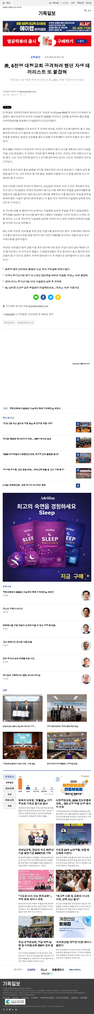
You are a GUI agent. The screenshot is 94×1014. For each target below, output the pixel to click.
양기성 (5, 612)
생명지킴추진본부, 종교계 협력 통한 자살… (63, 726)
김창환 (5, 595)
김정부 (5, 662)
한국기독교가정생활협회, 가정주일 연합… (62, 763)
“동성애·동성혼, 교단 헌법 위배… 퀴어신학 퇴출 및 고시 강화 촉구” (33, 469)
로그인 (88, 3)
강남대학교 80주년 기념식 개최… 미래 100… (19, 763)
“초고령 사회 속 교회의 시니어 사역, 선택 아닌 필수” (72, 897)
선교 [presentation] (10, 794)
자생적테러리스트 (26, 322)
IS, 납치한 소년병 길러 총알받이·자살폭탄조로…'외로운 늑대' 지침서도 (42, 287)
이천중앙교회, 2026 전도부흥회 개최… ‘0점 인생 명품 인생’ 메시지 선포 (73, 804)
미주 (73, 3)
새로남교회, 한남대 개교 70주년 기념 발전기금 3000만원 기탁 (36, 851)
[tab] (9, 783)
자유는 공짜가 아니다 (13, 608)
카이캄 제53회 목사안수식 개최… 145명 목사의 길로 (27, 438)
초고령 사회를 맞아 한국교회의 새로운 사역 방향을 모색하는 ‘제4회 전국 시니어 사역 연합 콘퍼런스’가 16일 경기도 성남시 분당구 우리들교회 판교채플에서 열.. (73, 907)
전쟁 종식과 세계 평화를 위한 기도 (19, 658)
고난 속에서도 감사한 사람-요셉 (17, 641)
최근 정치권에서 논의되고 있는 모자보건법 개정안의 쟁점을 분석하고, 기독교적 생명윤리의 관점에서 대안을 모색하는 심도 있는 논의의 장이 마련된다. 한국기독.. (73, 953)
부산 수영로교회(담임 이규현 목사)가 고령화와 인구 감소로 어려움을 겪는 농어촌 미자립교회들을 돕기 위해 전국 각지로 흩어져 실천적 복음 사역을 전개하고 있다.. (36, 957)
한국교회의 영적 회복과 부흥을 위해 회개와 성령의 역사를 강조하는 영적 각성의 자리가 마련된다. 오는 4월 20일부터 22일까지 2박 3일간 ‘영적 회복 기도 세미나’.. (35, 907)
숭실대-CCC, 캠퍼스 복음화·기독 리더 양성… (19, 726)
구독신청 (80, 3)
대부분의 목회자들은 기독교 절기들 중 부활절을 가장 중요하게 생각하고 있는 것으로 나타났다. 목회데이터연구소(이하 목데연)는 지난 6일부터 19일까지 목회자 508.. (36, 812)
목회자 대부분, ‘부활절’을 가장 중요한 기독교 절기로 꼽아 (35, 802)
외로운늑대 (9, 322)
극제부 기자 (15, 91)
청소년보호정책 (62, 998)
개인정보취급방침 (47, 998)
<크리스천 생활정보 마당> (81, 364)
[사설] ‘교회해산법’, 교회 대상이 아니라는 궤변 (24, 485)
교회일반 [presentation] (9, 782)
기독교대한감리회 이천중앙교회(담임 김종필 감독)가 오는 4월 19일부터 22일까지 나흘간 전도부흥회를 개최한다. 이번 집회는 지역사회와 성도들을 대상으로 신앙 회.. (73, 815)
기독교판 (55, 3)
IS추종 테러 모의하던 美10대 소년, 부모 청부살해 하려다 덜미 (37, 269)
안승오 (5, 628)
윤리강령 (83, 998)
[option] (25, 711)
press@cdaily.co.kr (28, 91)
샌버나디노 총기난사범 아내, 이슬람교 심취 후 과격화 (33, 281)
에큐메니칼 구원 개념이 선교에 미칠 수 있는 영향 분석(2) (29, 625)
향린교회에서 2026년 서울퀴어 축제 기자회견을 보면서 (35, 408)
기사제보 (34, 998)
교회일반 (35, 57)
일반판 (65, 3)
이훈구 (5, 645)
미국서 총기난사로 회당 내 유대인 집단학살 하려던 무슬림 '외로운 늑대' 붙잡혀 (46, 275)
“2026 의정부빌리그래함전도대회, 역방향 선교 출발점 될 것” (31, 454)
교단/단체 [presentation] (9, 788)
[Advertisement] (47, 386)
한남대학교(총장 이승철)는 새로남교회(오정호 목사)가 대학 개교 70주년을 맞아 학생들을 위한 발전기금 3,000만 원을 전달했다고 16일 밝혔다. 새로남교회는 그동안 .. (36, 861)
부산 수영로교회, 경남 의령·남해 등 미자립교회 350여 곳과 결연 (35, 945)
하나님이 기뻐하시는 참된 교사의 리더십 (21, 675)
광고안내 (15, 998)
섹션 (6, 2)
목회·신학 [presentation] (9, 800)
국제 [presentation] (10, 806)
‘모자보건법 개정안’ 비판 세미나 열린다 (73, 943)
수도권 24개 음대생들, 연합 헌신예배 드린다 (72, 851)
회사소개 (6, 998)
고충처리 (74, 998)
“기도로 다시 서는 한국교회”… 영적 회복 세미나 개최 (35, 897)
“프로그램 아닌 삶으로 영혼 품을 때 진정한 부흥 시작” (28, 423)
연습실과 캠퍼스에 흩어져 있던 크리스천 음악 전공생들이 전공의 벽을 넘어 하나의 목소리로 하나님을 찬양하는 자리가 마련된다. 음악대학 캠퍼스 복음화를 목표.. (73, 861)
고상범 (5, 678)
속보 (5, 408)
